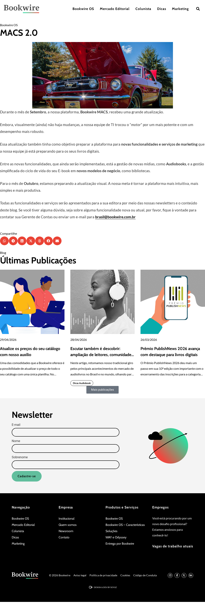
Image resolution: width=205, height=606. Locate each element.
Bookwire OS (83, 9)
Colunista (143, 9)
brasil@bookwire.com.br (115, 217)
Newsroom (66, 531)
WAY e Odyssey (116, 537)
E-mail (16, 424)
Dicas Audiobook (82, 383)
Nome (16, 441)
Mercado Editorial (115, 9)
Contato (64, 537)
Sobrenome (20, 457)
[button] (198, 9)
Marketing (180, 9)
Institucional (66, 518)
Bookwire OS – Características (125, 525)
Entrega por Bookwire (120, 543)
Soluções (111, 531)
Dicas (161, 9)
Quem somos (68, 525)
